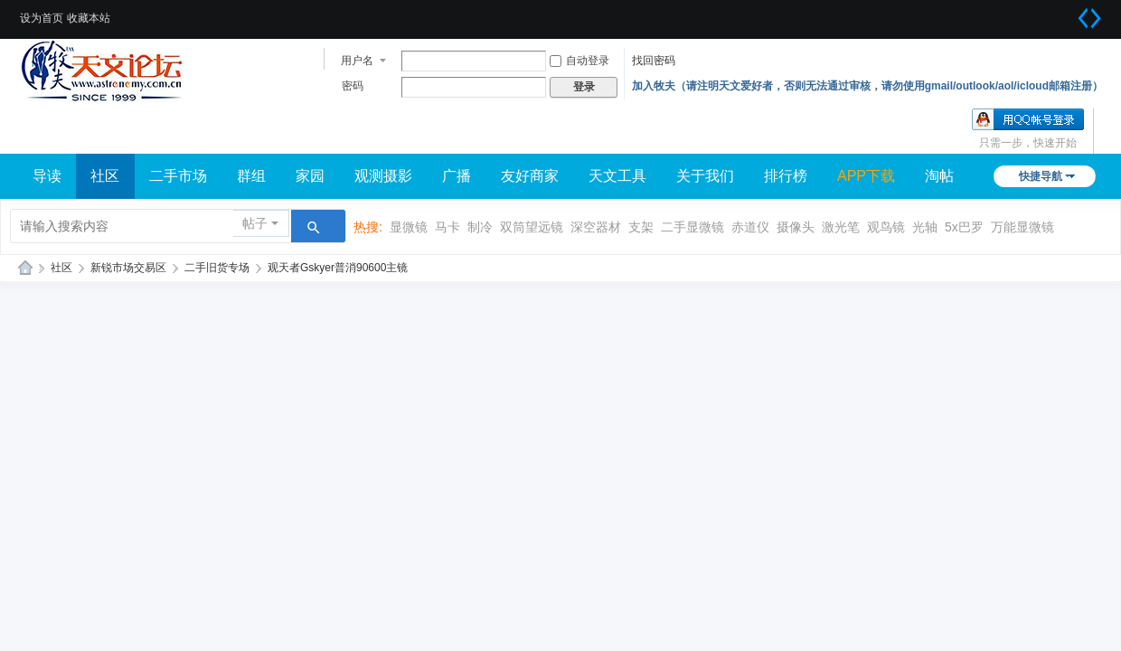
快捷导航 (1040, 176)
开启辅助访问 (1066, 13)
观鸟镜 (886, 227)
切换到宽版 (1089, 18)
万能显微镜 (1022, 227)
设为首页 (41, 18)
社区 (104, 176)
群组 (251, 176)
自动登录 (579, 60)
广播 (456, 176)
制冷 (480, 227)
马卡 (447, 227)
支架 (641, 227)
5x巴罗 (964, 227)
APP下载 (866, 176)
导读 (47, 176)
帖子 (255, 223)
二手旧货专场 (217, 267)
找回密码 (653, 60)
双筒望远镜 (531, 227)
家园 (310, 176)
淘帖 (939, 176)
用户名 (357, 60)
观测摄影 (383, 176)
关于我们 (705, 176)
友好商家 (530, 176)
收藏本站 (88, 18)
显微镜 (409, 227)
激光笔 (841, 227)
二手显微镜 (692, 227)
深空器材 (595, 227)
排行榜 (785, 176)
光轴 (924, 227)
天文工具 (617, 176)
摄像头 (796, 227)
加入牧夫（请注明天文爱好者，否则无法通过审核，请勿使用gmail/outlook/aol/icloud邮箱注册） (867, 86)
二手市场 (178, 176)
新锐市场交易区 (128, 267)
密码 (352, 86)
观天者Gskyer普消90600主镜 (338, 267)
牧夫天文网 (25, 268)
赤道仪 (750, 227)
